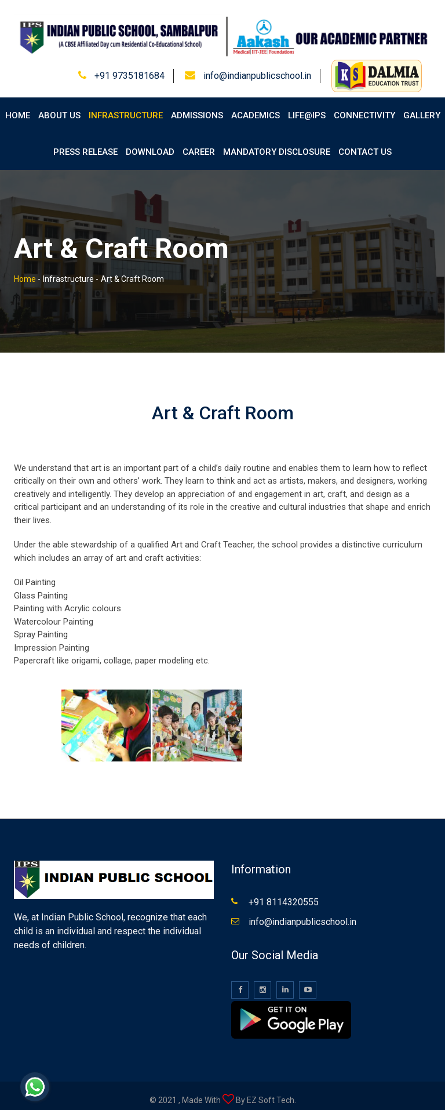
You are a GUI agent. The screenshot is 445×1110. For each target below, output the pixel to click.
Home (17, 108)
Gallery (421, 108)
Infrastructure (126, 108)
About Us (59, 108)
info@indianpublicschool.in (257, 67)
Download (150, 144)
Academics (255, 108)
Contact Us (365, 144)
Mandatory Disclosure (276, 144)
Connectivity (364, 108)
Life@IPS (307, 108)
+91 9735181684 (129, 67)
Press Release (85, 144)
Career (199, 144)
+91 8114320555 (284, 893)
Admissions (197, 108)
